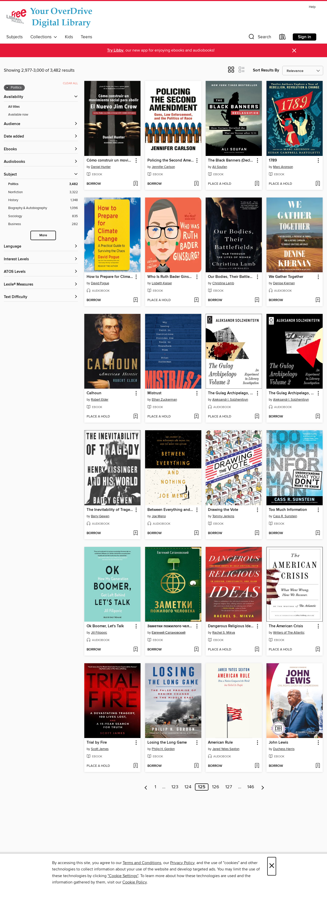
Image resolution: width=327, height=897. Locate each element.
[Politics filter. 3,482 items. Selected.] (43, 184)
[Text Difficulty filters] (41, 297)
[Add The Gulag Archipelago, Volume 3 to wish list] (257, 416)
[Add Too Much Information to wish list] (317, 533)
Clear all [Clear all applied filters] (70, 83)
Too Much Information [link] (288, 510)
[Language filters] (41, 246)
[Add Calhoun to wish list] (135, 416)
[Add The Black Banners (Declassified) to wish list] (257, 184)
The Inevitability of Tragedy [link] (110, 510)
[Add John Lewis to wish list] (317, 766)
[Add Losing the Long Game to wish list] (196, 766)
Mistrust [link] (154, 393)
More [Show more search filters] (43, 235)
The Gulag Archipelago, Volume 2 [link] (292, 393)
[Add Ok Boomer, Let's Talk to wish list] (135, 649)
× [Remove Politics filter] (7, 88)
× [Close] (271, 866)
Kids (69, 37)
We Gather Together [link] (286, 277)
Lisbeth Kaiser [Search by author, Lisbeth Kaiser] (162, 283)
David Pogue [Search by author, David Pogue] (100, 283)
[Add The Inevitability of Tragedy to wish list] (135, 533)
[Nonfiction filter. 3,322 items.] (43, 192)
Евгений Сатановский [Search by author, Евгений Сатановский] (169, 633)
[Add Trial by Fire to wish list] (135, 766)
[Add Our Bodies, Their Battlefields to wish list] (257, 300)
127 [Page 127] (228, 787)
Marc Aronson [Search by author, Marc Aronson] (283, 167)
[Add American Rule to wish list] (257, 766)
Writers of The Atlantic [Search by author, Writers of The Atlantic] (289, 633)
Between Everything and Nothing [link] (170, 510)
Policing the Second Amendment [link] (170, 160)
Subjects (14, 37)
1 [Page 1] (155, 787)
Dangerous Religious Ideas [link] (231, 626)
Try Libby (115, 50)
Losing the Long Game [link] (167, 742)
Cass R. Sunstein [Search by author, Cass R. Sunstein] (285, 516)
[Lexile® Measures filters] (41, 284)
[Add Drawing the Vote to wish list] (257, 533)
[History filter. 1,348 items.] (43, 200)
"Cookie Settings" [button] (123, 875)
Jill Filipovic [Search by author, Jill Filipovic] (99, 633)
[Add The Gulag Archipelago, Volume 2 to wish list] (317, 416)
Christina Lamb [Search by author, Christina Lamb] (223, 283)
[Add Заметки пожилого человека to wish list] (196, 649)
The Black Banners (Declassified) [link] (231, 160)
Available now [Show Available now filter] (18, 115)
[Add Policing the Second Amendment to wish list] (196, 184)
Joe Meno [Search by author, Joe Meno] (159, 516)
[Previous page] (146, 787)
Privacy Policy (182, 862)
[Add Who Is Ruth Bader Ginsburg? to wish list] (196, 300)
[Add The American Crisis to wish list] (317, 649)
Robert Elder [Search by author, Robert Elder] (99, 400)
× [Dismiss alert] (294, 50)
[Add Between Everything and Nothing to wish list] (196, 533)
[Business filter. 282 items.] (43, 224)
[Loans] (282, 38)
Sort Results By (266, 70)
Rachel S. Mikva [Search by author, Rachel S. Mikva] (223, 633)
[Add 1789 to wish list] (317, 184)
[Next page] (263, 787)
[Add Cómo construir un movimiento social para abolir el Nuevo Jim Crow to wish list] (135, 184)
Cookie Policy (134, 882)
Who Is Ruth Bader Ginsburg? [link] (170, 277)
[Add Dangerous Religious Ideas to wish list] (257, 649)
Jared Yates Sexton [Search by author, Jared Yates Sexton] (225, 749)
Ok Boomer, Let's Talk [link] (105, 626)
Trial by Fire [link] (97, 742)
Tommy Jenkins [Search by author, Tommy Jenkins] (223, 516)
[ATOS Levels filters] (41, 272)
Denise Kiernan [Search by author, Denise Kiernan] (284, 283)
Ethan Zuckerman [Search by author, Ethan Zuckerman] (164, 400)
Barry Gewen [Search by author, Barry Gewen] (100, 516)
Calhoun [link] (94, 393)
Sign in (304, 37)
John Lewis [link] (278, 742)
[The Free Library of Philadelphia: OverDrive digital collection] (50, 17)
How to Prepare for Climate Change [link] (110, 277)
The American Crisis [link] (286, 626)
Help (312, 7)
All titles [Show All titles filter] (14, 107)
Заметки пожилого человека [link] (170, 626)
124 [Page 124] (187, 787)
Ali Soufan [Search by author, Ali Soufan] (219, 167)
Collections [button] (43, 37)
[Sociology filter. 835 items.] (43, 216)
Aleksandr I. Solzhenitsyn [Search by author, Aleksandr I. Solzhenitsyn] (230, 400)
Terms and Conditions (142, 862)
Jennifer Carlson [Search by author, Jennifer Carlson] (163, 167)
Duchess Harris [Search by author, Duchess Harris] (284, 749)
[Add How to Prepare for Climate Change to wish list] (135, 300)
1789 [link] (273, 160)
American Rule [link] (220, 742)
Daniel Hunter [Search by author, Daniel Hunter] (101, 167)
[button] (259, 38)
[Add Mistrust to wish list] (196, 416)
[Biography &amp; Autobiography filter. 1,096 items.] (43, 208)
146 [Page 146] (250, 787)
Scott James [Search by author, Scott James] (100, 749)
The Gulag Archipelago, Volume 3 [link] (231, 393)
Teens (86, 37)
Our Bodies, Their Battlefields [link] (231, 277)
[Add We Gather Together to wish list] (317, 300)
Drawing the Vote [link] (223, 510)
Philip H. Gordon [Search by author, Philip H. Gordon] (163, 749)
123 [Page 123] (174, 787)
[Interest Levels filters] (41, 259)
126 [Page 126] (215, 787)
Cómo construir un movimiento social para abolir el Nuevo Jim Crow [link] (110, 160)
